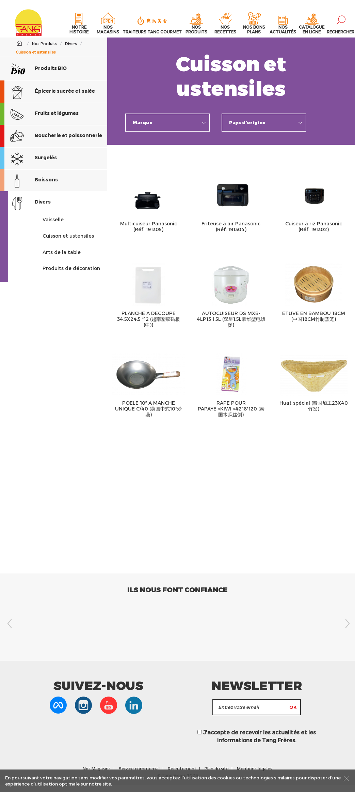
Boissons (29, 187)
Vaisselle (53, 226)
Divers (25, 209)
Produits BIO (38, 75)
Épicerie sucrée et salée (47, 98)
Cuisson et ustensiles (68, 242)
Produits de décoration (71, 275)
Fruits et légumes (39, 121)
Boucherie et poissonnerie (51, 143)
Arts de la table (62, 259)
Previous (8, 630)
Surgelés (28, 165)
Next (346, 630)
